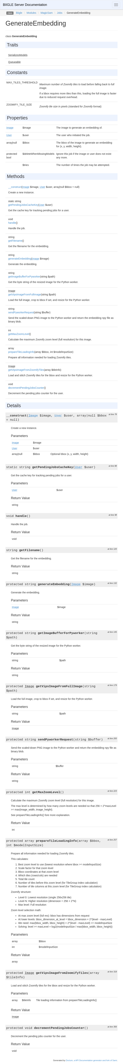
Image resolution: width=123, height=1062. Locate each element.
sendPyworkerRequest (21, 312)
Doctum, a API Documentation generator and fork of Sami (91, 1060)
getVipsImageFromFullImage (24, 294)
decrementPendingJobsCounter (26, 387)
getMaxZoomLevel (18, 334)
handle (12, 222)
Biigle (19, 12)
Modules (31, 12)
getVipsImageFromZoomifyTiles (26, 369)
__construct (14, 186)
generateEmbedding (19, 258)
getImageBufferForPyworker (24, 276)
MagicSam (47, 12)
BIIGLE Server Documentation (25, 5)
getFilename (15, 240)
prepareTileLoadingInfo (21, 351)
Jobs (60, 12)
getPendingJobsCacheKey (23, 204)
